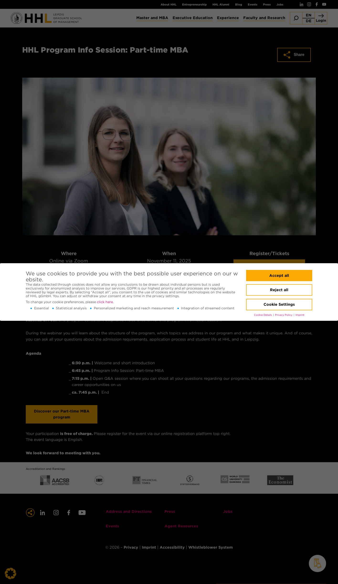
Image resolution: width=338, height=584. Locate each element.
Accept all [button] (279, 275)
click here (105, 302)
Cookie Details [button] (263, 314)
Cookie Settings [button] (279, 304)
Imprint (300, 314)
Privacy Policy (284, 314)
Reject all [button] (279, 290)
